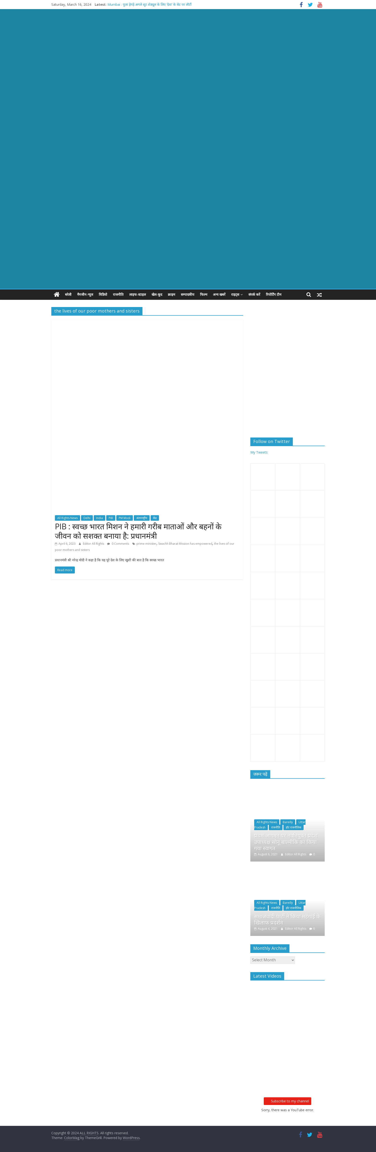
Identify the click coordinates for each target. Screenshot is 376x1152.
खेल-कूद (157, 294)
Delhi (86, 518)
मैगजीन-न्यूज (85, 294)
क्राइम (171, 294)
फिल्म (203, 294)
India (99, 518)
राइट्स (235, 294)
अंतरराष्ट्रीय (141, 518)
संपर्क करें (254, 294)
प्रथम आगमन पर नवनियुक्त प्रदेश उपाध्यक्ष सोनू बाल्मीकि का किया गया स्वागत (285, 842)
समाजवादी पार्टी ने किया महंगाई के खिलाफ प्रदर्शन (287, 919)
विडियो (103, 294)
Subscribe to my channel (287, 1101)
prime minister (146, 544)
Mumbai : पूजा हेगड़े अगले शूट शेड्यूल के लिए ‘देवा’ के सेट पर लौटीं (149, 4)
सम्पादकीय (187, 294)
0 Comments (118, 544)
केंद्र (155, 518)
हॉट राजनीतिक (293, 827)
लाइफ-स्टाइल (137, 294)
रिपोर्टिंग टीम (273, 294)
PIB (111, 518)
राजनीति (118, 294)
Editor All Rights (94, 544)
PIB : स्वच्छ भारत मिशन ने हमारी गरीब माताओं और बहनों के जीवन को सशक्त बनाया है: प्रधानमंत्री (138, 531)
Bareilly (288, 822)
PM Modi (124, 518)
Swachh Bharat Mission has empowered (185, 544)
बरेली (68, 294)
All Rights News (67, 518)
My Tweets (259, 452)
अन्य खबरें (219, 294)
